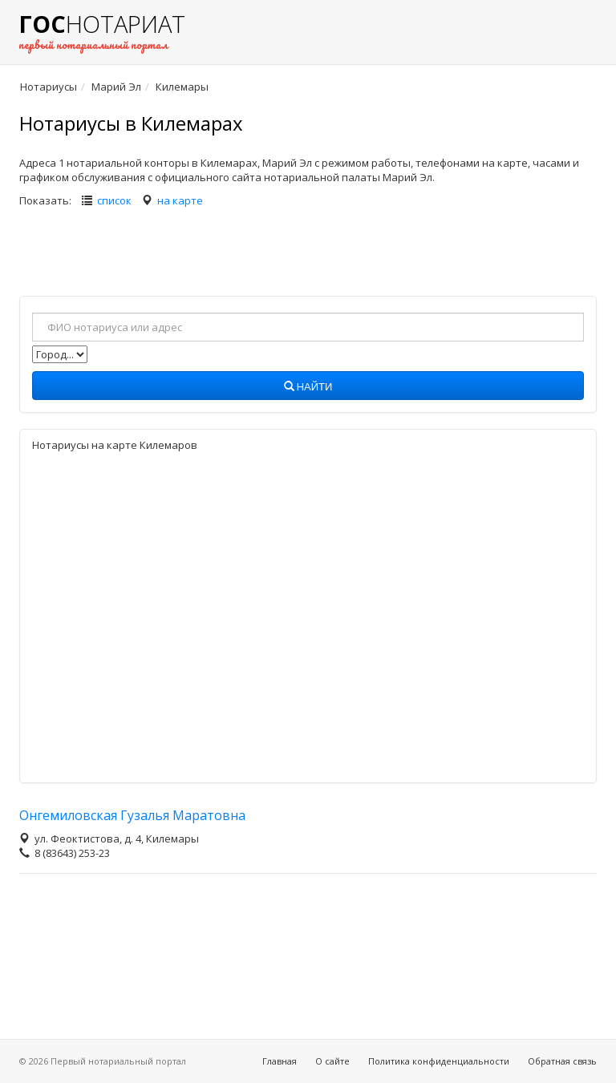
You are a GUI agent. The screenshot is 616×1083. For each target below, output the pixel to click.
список (114, 200)
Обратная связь (562, 1061)
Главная (279, 1061)
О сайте (332, 1061)
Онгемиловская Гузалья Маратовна (132, 815)
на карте (180, 200)
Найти (308, 387)
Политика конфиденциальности (438, 1061)
